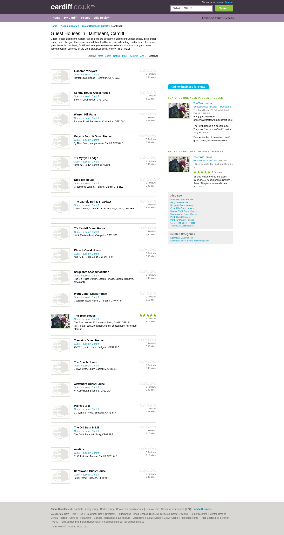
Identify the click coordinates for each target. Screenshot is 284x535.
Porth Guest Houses (180, 217)
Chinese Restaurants (81, 518)
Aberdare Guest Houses (181, 199)
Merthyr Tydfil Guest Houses (183, 211)
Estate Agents (154, 518)
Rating (116, 56)
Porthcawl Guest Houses (182, 220)
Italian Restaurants (134, 521)
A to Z (143, 56)
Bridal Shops (125, 514)
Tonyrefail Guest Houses (182, 226)
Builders (153, 514)
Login (219, 2)
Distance (153, 56)
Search (223, 8)
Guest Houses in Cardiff (206, 106)
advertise (128, 45)
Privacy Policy (91, 509)
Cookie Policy (107, 509)
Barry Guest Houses (180, 202)
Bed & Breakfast (87, 514)
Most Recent (104, 56)
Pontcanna (225, 106)
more (205, 132)
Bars (67, 514)
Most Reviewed (130, 56)
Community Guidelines (173, 509)
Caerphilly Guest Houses (182, 208)
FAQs (189, 509)
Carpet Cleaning (180, 514)
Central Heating (218, 514)
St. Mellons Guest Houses (182, 223)
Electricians (124, 518)
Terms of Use (152, 509)
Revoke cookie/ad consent (130, 509)
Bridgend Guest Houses (181, 205)
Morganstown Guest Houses (183, 214)
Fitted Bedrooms (190, 518)
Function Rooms (69, 521)
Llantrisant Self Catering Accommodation (189, 241)
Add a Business (203, 509)
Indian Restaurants (90, 521)
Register (229, 2)
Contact (78, 509)
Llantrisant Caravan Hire (181, 238)
